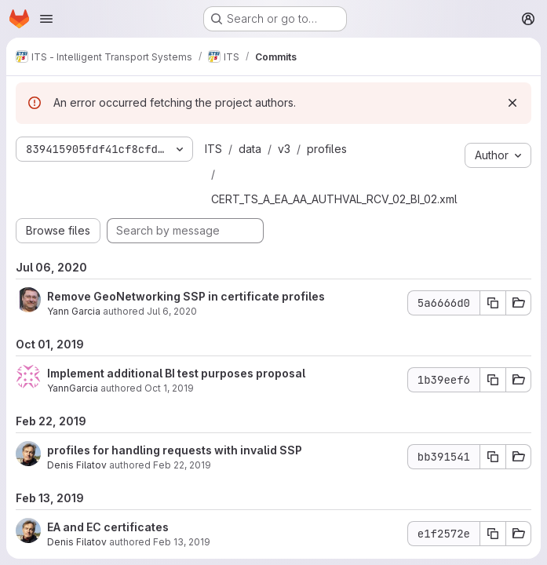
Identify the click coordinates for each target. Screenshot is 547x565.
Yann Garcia (73, 311)
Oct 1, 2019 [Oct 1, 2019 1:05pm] (169, 388)
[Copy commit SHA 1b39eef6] (492, 379)
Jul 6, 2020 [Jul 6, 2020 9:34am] (172, 311)
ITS (213, 148)
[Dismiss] (512, 102)
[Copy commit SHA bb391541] (492, 456)
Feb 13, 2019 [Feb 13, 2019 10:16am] (181, 542)
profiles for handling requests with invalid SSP (174, 450)
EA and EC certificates (108, 527)
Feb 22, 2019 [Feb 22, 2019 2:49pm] (182, 465)
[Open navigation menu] (46, 18)
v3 (284, 148)
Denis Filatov (77, 465)
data (250, 148)
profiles (327, 148)
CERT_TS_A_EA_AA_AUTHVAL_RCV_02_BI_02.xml (334, 199)
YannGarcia (72, 388)
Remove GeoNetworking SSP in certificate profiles (186, 296)
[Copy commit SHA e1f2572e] (492, 533)
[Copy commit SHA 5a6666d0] (492, 302)
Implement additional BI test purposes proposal (176, 373)
